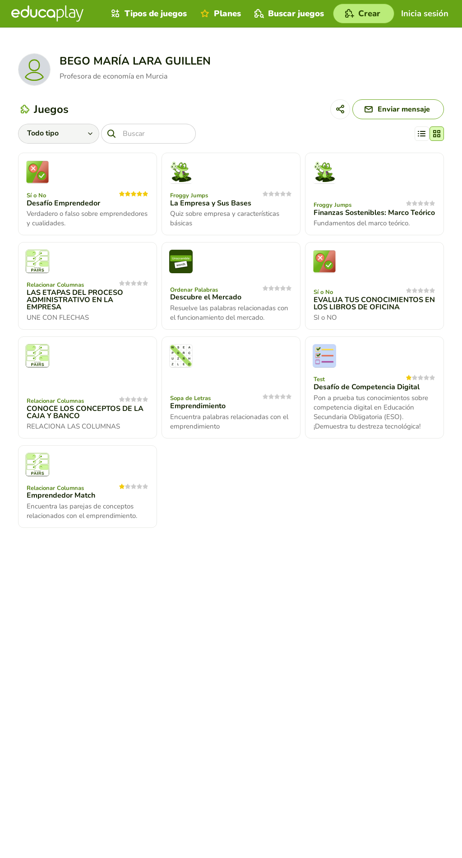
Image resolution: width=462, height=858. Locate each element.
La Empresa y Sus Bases (210, 203)
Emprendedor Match (61, 495)
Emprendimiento (198, 406)
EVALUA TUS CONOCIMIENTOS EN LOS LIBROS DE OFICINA (374, 303)
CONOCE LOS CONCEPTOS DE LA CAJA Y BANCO (85, 412)
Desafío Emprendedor (63, 203)
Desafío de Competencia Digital (367, 387)
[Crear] (363, 13)
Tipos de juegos (148, 13)
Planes (219, 13)
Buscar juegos (288, 13)
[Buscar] (148, 134)
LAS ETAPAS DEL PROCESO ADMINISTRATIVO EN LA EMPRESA (75, 300)
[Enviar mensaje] (398, 109)
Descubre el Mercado (205, 297)
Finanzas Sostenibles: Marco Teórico (374, 212)
